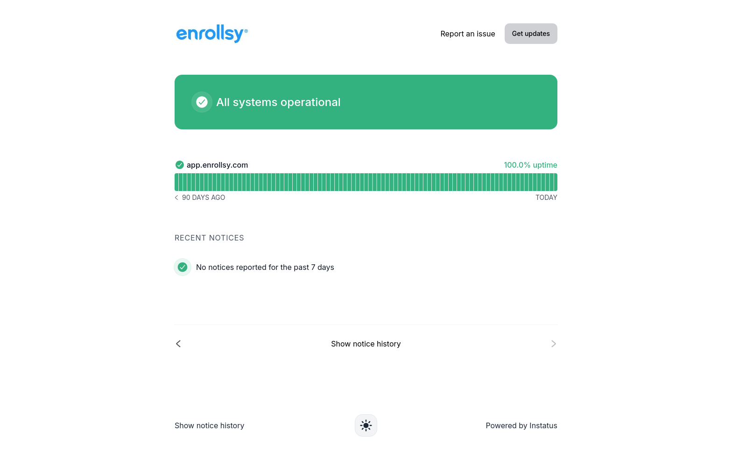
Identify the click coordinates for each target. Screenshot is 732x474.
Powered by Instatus (521, 425)
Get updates (531, 33)
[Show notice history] (366, 343)
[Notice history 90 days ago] (200, 197)
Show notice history (209, 425)
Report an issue (467, 33)
